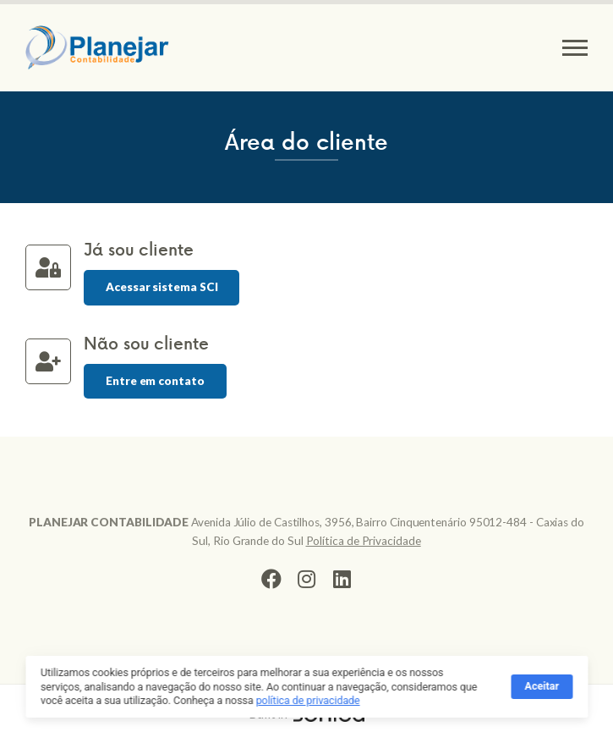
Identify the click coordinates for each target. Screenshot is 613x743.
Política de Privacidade (363, 541)
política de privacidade (308, 702)
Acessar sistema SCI (161, 287)
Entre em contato (155, 381)
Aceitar (542, 689)
